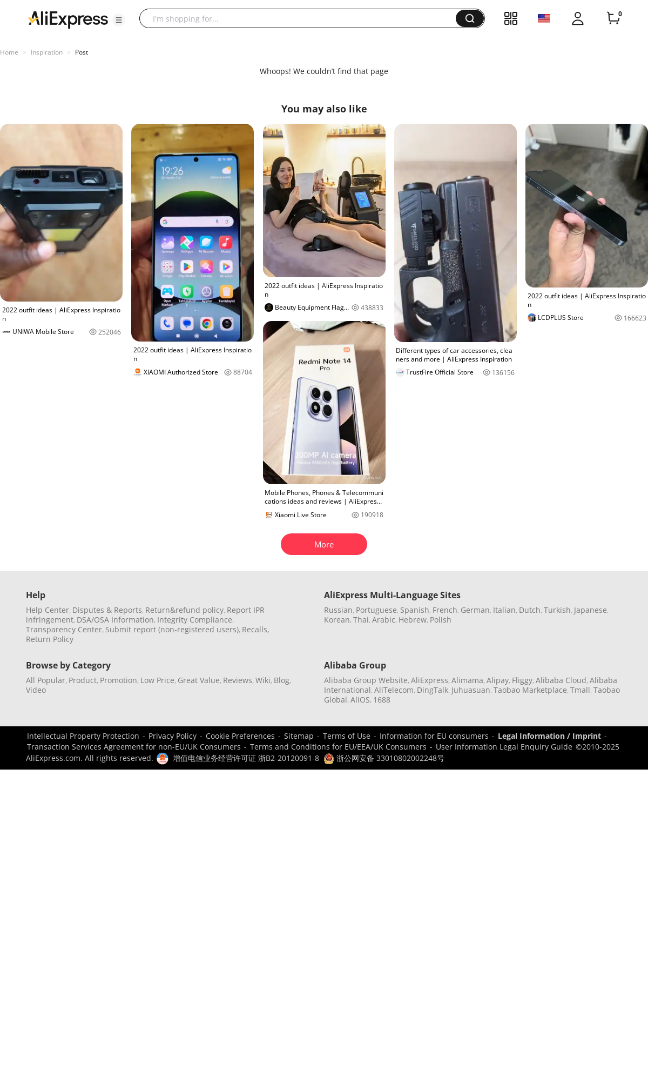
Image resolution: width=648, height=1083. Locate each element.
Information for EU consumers (434, 736)
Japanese (590, 610)
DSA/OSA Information (115, 619)
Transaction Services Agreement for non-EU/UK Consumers (134, 746)
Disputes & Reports (107, 610)
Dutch (530, 610)
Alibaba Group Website (366, 680)
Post (81, 52)
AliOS (360, 699)
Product (83, 680)
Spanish (414, 610)
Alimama (467, 680)
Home (9, 52)
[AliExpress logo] (68, 19)
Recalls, (255, 629)
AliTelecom (394, 690)
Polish (440, 619)
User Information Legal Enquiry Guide (504, 746)
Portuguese (376, 610)
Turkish (557, 610)
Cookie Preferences (240, 736)
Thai (361, 619)
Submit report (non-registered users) (172, 629)
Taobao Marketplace (530, 690)
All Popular (45, 680)
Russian (338, 610)
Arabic (383, 619)
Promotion (118, 680)
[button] (118, 20)
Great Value (199, 680)
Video (36, 690)
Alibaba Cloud (561, 680)
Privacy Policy (172, 736)
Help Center (47, 610)
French (445, 610)
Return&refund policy (184, 610)
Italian (504, 610)
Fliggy (522, 680)
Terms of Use (346, 736)
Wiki (263, 680)
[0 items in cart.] (613, 18)
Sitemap (299, 736)
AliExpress (429, 680)
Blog (281, 680)
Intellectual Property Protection (83, 736)
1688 (381, 699)
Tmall (580, 690)
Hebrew (413, 619)
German (475, 610)
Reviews (237, 680)
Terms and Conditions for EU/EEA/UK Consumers (338, 746)
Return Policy (49, 639)
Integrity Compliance (194, 619)
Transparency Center (64, 629)
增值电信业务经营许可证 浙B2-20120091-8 (246, 758)
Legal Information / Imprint (549, 736)
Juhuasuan (470, 690)
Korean (337, 619)
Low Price (157, 680)
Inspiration (47, 52)
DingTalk (432, 690)
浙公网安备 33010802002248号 (383, 758)
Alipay (498, 680)
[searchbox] (301, 18)
